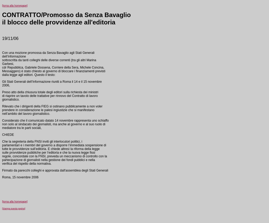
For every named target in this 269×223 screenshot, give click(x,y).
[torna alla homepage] (15, 5)
